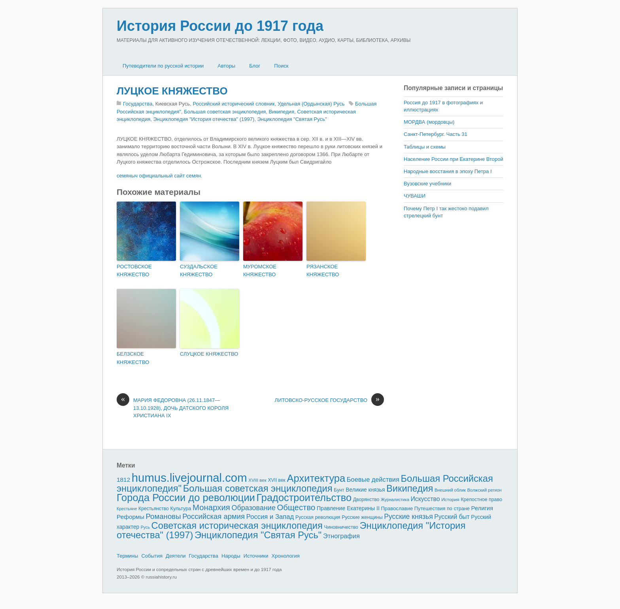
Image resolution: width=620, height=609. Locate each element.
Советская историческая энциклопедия (237, 525)
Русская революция (317, 517)
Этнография (341, 535)
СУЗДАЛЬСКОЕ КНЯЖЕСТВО (198, 271)
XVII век (276, 480)
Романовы (163, 516)
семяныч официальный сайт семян (159, 176)
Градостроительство (304, 497)
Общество (296, 507)
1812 (123, 479)
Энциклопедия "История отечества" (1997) (203, 119)
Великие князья (365, 490)
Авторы (226, 66)
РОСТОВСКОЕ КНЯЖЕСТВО (134, 271)
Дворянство (366, 499)
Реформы (130, 516)
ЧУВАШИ (414, 196)
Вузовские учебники (427, 184)
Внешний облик (450, 490)
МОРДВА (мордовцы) (429, 122)
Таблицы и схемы (425, 147)
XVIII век (257, 480)
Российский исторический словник (233, 104)
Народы (230, 556)
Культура (180, 508)
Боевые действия (373, 479)
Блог (254, 66)
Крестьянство (153, 508)
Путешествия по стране (442, 508)
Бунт (339, 490)
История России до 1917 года (220, 26)
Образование (254, 508)
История (450, 499)
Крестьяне (127, 508)
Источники (256, 556)
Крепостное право (481, 499)
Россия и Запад (270, 516)
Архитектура (316, 478)
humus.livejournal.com (189, 477)
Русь (145, 527)
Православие (397, 508)
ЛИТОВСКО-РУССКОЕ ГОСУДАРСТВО (329, 400)
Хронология (286, 556)
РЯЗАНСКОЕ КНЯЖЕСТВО (322, 271)
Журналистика (395, 499)
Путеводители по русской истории (163, 66)
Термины (127, 556)
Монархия (211, 507)
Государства (137, 104)
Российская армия (213, 516)
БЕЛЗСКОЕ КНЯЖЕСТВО (133, 358)
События (152, 556)
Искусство (425, 499)
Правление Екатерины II (348, 508)
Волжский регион (484, 490)
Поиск (281, 66)
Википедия (281, 112)
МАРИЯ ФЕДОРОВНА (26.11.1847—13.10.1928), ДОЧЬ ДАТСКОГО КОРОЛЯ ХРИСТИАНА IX (173, 407)
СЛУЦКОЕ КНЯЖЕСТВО (209, 354)
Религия (482, 508)
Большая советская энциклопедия (225, 112)
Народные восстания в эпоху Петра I (448, 171)
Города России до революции (186, 497)
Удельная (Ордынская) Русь (311, 104)
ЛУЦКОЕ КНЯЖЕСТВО (172, 91)
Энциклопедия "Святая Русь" (292, 119)
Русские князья (408, 516)
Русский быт (451, 516)
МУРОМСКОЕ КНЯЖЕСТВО (259, 271)
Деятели (176, 556)
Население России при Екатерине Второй (453, 159)
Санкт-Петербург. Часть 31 (435, 134)
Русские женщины (362, 517)
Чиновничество (341, 527)
